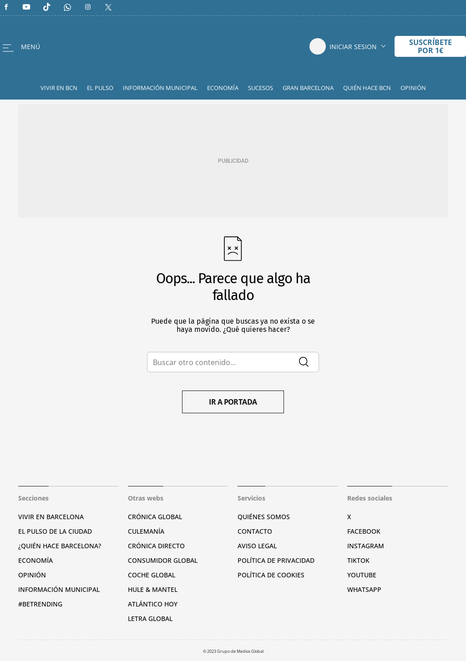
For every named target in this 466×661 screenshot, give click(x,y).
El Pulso (100, 88)
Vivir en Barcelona (51, 516)
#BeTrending (40, 604)
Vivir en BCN (59, 88)
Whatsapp (364, 589)
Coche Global (151, 575)
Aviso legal (257, 545)
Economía (222, 88)
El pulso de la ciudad (55, 531)
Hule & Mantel (152, 589)
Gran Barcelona (308, 88)
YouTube (361, 575)
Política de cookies (271, 575)
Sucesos (260, 88)
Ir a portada (233, 402)
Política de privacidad (276, 560)
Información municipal (59, 589)
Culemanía (146, 531)
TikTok (358, 560)
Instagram (365, 545)
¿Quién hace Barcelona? (59, 545)
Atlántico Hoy (152, 604)
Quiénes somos (264, 516)
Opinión (413, 88)
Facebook (363, 531)
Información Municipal (160, 88)
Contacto (255, 531)
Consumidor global (163, 560)
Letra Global (150, 618)
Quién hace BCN (367, 88)
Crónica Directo (156, 545)
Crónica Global (155, 516)
